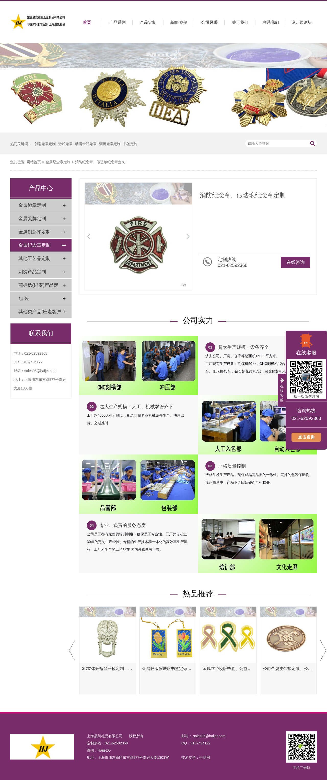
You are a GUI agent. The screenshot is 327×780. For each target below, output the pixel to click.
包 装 (23, 298)
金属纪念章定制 (58, 162)
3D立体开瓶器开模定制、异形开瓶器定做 (107, 668)
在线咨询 (295, 262)
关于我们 (240, 22)
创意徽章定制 (45, 144)
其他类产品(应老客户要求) (39, 313)
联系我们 (271, 22)
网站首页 (34, 162)
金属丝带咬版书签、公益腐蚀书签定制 (228, 668)
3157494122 (33, 362)
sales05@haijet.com (40, 371)
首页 (87, 22)
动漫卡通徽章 (86, 144)
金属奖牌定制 (32, 218)
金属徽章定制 (32, 205)
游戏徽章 (65, 144)
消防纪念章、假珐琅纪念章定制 (100, 162)
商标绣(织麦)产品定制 (38, 287)
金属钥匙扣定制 (34, 231)
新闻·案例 (179, 22)
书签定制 (130, 144)
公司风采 (209, 22)
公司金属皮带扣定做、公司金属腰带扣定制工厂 (288, 668)
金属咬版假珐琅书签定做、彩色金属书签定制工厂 (167, 668)
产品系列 (117, 22)
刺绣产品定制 (32, 271)
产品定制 (148, 22)
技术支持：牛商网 (195, 757)
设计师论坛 (301, 22)
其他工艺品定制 (34, 258)
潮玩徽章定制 (110, 144)
